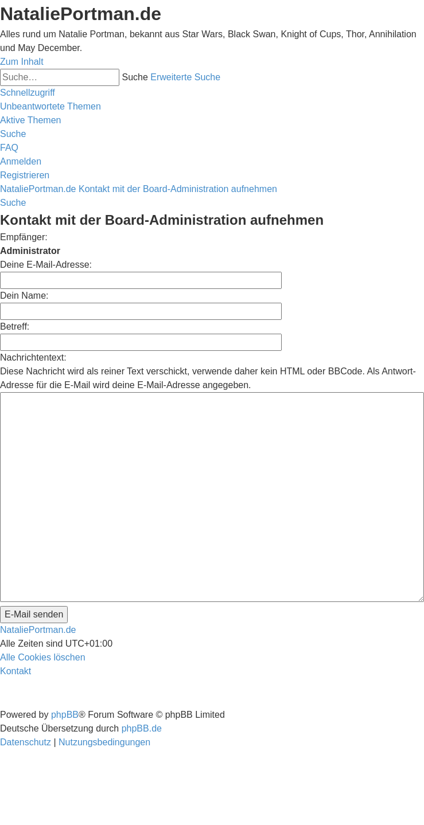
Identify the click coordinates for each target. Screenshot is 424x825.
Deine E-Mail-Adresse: (46, 264)
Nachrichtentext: (33, 357)
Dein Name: (24, 295)
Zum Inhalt (22, 62)
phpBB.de (142, 728)
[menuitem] (50, 106)
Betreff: (14, 326)
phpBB (65, 715)
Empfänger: (24, 237)
